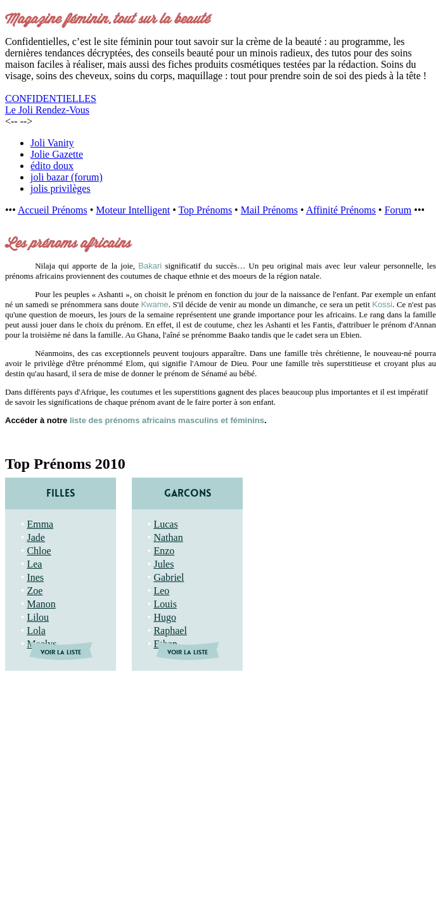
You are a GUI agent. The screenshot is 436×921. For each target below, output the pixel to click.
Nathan (168, 537)
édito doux (52, 165)
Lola (36, 630)
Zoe (34, 590)
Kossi (382, 304)
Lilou (38, 617)
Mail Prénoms (269, 210)
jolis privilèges (60, 188)
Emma (40, 524)
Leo (161, 590)
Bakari (150, 265)
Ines (35, 577)
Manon (41, 604)
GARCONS (187, 493)
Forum (398, 210)
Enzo (163, 550)
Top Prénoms (205, 210)
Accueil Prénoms (52, 210)
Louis (164, 604)
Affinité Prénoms (341, 210)
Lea (34, 564)
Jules (163, 564)
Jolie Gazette (56, 154)
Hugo (164, 617)
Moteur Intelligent (133, 210)
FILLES (60, 493)
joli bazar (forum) (66, 177)
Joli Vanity (52, 142)
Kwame (154, 304)
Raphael (169, 630)
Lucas (165, 524)
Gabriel (168, 577)
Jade (35, 537)
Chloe (39, 550)
